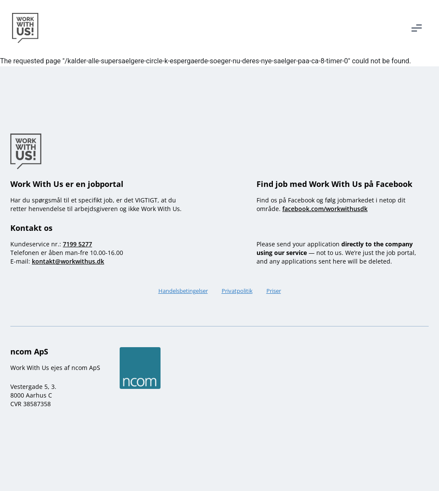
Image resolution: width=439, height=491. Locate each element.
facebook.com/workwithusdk (325, 209)
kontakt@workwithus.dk (68, 261)
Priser (273, 291)
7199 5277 (77, 244)
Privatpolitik (237, 291)
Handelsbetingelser (183, 291)
